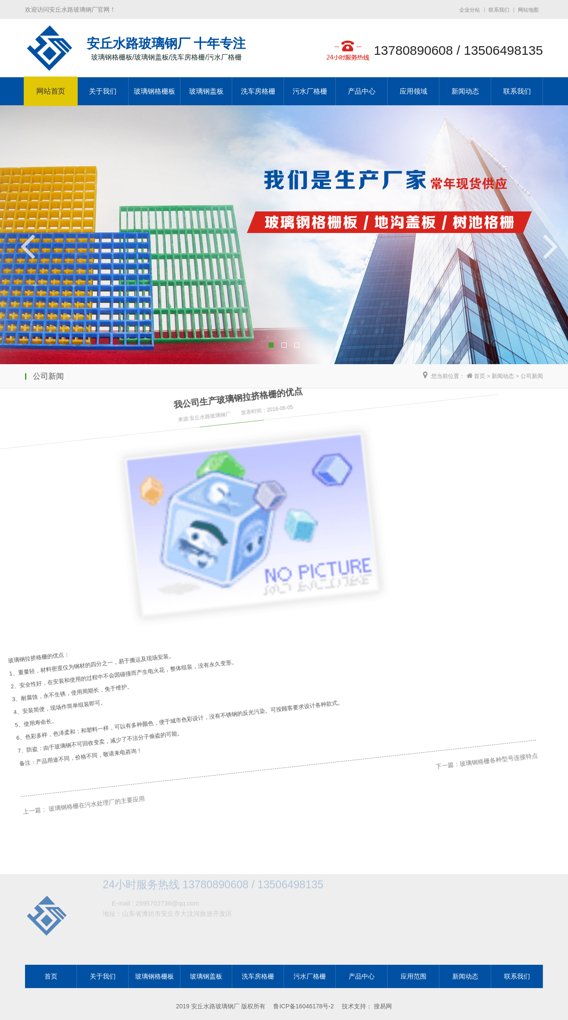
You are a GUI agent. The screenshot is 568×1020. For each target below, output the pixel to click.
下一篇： (414, 653)
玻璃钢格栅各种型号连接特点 (462, 635)
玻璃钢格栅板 (154, 91)
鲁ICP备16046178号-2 (303, 1006)
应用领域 (413, 91)
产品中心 (362, 91)
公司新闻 (532, 376)
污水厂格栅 (310, 91)
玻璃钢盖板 (206, 91)
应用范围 (413, 976)
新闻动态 (465, 91)
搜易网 (383, 1006)
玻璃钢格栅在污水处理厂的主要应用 (86, 785)
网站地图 (528, 10)
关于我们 (103, 91)
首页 (479, 376)
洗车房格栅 (258, 91)
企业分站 (469, 10)
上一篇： (28, 808)
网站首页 (50, 91)
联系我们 (499, 10)
